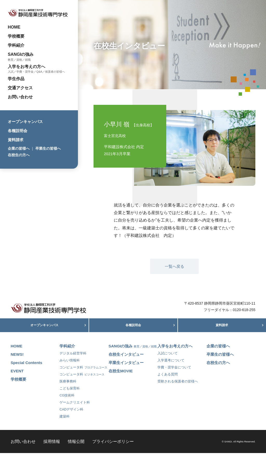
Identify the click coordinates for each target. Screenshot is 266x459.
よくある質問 (167, 380)
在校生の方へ (19, 155)
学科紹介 (16, 45)
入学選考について (170, 366)
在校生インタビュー (126, 360)
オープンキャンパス (25, 121)
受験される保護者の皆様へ (177, 387)
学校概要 (16, 36)
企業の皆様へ (19, 148)
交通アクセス (20, 87)
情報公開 (76, 447)
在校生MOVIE (121, 376)
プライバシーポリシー (113, 447)
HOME (14, 27)
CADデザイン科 (71, 415)
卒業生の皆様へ (48, 148)
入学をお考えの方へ (26, 66)
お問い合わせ (20, 96)
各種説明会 (17, 130)
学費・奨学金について (174, 373)
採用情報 (51, 447)
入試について (167, 359)
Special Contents (26, 368)
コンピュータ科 (83, 373)
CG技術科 (67, 401)
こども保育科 (69, 394)
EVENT (17, 376)
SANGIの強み (21, 54)
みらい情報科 (69, 366)
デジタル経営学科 (73, 359)
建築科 (64, 422)
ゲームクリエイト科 (74, 408)
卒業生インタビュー (126, 368)
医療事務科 (67, 387)
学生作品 (16, 78)
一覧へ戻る (174, 266)
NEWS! (17, 360)
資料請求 (15, 140)
